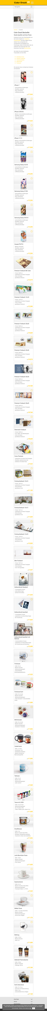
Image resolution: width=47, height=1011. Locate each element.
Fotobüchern (26, 39)
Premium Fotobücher (20, 58)
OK (33, 1008)
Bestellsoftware (27, 48)
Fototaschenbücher (20, 60)
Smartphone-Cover (20, 56)
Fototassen (18, 63)
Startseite (15, 29)
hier (30, 1008)
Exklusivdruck (19, 61)
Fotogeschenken (17, 40)
